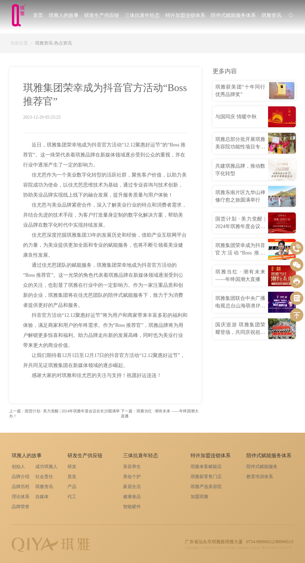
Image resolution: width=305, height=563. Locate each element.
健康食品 (132, 496)
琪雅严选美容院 (206, 486)
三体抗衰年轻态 (142, 15)
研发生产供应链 (101, 15)
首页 (38, 15)
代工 (72, 496)
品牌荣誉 (20, 506)
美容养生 (132, 466)
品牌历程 (20, 486)
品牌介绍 (20, 476)
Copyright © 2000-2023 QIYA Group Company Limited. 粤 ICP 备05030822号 (238, 548)
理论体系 (20, 496)
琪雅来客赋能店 (206, 466)
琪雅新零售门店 (206, 476)
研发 (72, 466)
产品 (72, 486)
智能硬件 (132, 506)
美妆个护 (132, 476)
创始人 (18, 466)
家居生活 (132, 486)
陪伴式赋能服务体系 (233, 15)
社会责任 (44, 476)
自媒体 (42, 496)
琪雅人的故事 (64, 15)
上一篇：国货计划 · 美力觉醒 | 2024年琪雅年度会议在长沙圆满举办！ (64, 413)
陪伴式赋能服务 (262, 466)
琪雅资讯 (271, 15)
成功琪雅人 (46, 466)
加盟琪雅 (199, 496)
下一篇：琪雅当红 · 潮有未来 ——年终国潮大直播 (160, 413)
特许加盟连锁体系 (185, 15)
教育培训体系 (259, 476)
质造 (72, 476)
